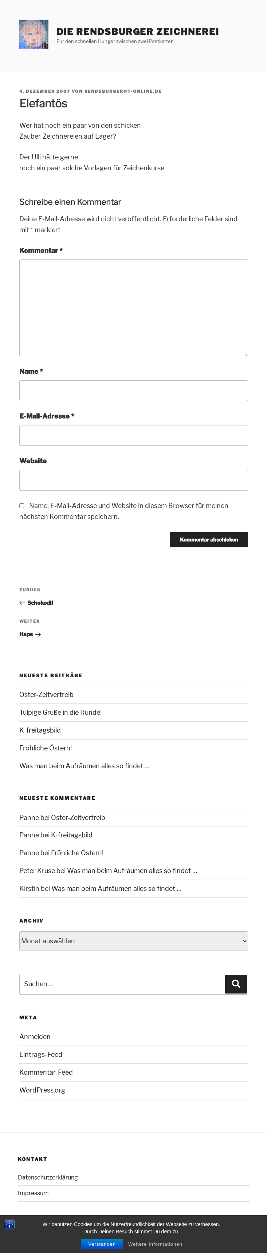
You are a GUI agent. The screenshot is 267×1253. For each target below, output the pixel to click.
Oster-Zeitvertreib (46, 694)
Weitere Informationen (155, 1245)
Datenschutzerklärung (48, 1177)
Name (31, 371)
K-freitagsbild (40, 730)
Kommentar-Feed (46, 1072)
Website (33, 461)
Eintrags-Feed (40, 1054)
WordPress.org (42, 1090)
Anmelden (35, 1036)
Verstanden (102, 1245)
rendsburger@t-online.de (123, 91)
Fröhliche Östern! (45, 748)
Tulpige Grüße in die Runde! (60, 712)
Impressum (33, 1193)
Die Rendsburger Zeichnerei (137, 32)
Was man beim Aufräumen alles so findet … (84, 766)
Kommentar (41, 250)
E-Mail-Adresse (46, 416)
